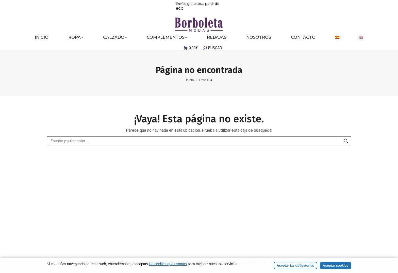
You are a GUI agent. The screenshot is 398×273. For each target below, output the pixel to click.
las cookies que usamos (168, 264)
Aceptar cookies (335, 265)
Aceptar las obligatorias (295, 265)
